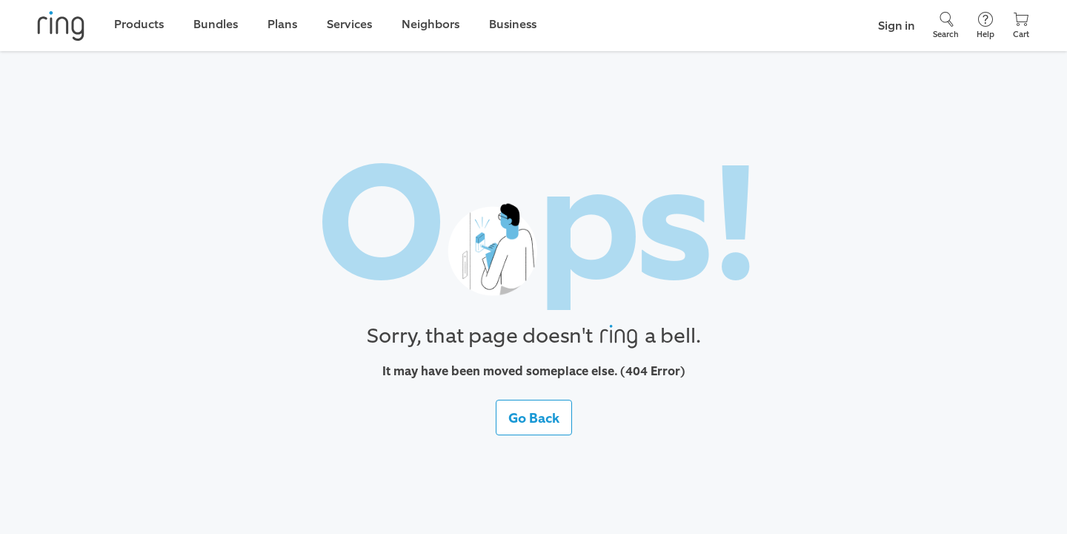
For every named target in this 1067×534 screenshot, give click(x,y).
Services (349, 24)
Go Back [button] (533, 418)
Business (512, 24)
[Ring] (60, 26)
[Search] (946, 25)
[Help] (985, 25)
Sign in (896, 25)
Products (139, 24)
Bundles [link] (215, 24)
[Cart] (1021, 25)
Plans (282, 24)
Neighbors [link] (430, 24)
